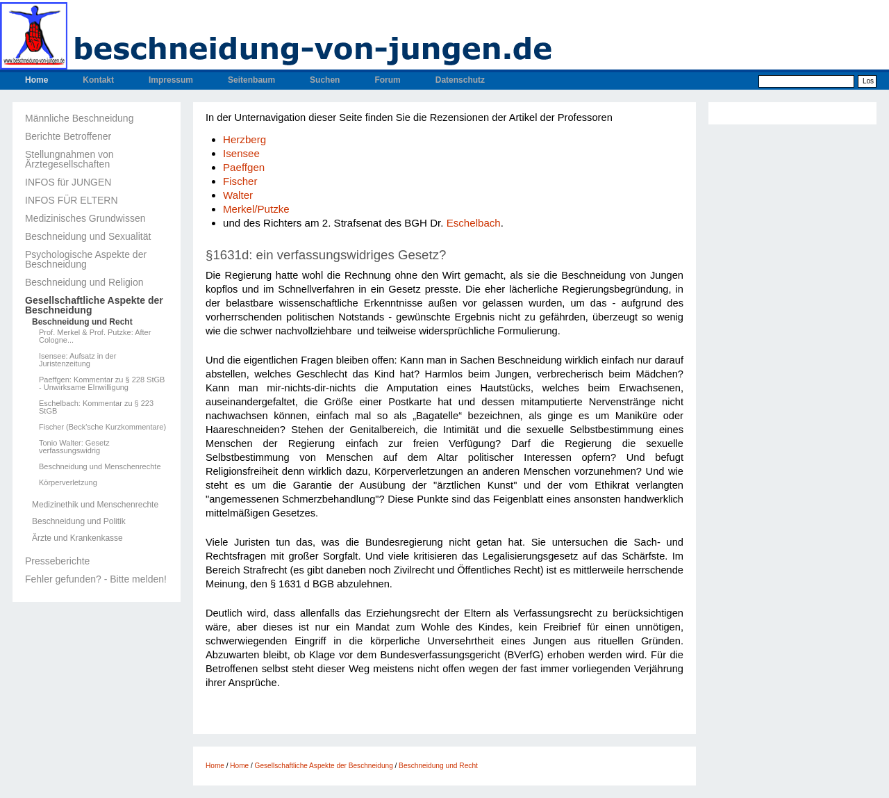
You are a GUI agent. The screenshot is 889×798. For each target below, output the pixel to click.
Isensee (241, 153)
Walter (238, 195)
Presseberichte (57, 561)
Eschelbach (474, 223)
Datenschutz (460, 80)
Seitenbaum (251, 80)
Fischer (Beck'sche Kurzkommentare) (102, 427)
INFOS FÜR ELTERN (71, 200)
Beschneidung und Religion (84, 282)
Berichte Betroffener (68, 136)
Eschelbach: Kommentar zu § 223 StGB (96, 407)
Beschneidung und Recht (82, 322)
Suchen (325, 80)
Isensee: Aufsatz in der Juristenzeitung (77, 360)
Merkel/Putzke (256, 209)
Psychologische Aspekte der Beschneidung (86, 259)
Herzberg (244, 139)
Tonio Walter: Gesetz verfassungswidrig (74, 447)
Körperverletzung (68, 483)
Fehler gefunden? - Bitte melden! (96, 579)
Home (36, 80)
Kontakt (98, 80)
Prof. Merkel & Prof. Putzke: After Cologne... (95, 336)
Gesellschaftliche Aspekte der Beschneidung (94, 305)
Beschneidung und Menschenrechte (100, 467)
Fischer (240, 181)
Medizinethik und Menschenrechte (95, 504)
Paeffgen (244, 167)
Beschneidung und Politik (79, 521)
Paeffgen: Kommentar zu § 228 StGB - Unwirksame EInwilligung (102, 383)
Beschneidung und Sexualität (88, 236)
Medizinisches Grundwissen (85, 218)
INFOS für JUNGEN (68, 182)
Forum (387, 80)
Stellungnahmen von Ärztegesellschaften (69, 159)
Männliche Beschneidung (79, 118)
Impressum (171, 80)
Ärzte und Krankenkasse (77, 538)
